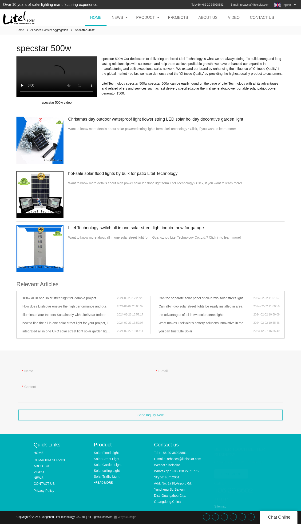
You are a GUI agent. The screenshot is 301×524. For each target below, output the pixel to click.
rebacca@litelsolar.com (255, 4)
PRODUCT (145, 18)
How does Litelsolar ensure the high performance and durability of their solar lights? (69, 306)
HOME (95, 18)
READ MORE (231, 471)
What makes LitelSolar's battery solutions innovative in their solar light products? (205, 323)
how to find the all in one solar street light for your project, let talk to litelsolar (69, 323)
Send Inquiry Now (151, 417)
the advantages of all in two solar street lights (191, 315)
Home (20, 30)
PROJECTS (178, 18)
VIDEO (234, 18)
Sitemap (220, 506)
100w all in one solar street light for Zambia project (59, 298)
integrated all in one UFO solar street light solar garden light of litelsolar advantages (69, 331)
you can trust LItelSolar (175, 331)
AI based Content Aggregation (49, 30)
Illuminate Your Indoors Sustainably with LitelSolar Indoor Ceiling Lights (69, 315)
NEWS (117, 18)
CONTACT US (262, 18)
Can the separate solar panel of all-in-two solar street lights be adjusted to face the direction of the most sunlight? (205, 298)
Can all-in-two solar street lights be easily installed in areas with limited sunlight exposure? (205, 306)
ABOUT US (208, 18)
